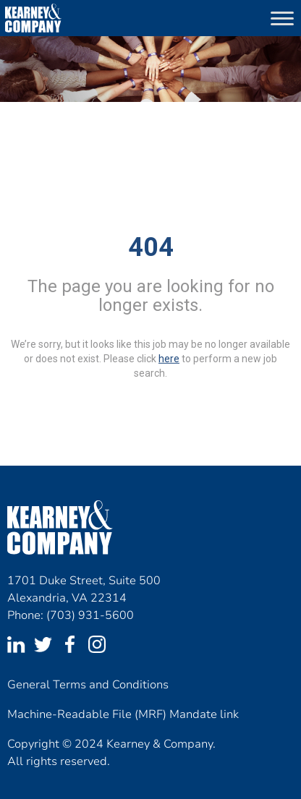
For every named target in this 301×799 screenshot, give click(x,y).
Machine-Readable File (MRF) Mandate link (123, 714)
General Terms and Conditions (88, 685)
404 (151, 247)
